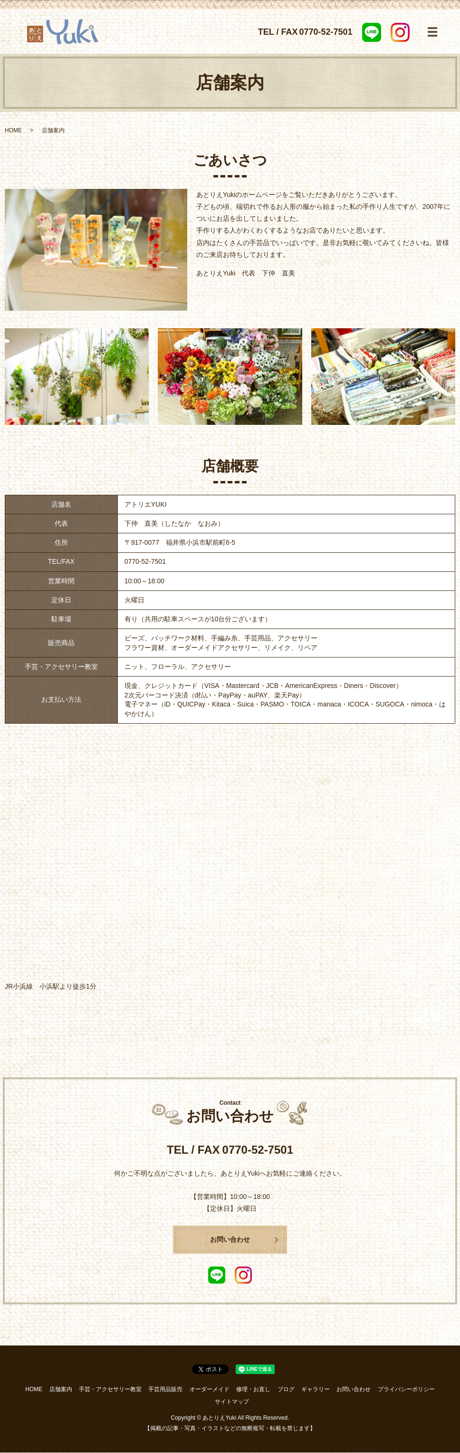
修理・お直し (253, 1389)
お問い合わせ (230, 1240)
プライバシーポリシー (406, 1389)
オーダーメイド (210, 1389)
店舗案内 (60, 1389)
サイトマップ (232, 1401)
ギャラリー (315, 1389)
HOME (13, 130)
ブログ (286, 1389)
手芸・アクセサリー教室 (110, 1389)
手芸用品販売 (165, 1389)
